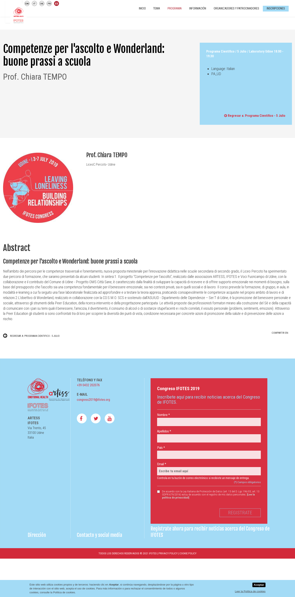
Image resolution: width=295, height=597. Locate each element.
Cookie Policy (187, 553)
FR (49, 3)
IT (34, 3)
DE (41, 3)
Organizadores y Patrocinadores (236, 8)
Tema (156, 8)
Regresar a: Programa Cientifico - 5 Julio (254, 116)
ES (56, 3)
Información (197, 8)
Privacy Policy (168, 553)
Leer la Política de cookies (250, 591)
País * (161, 448)
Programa (175, 8)
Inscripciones (276, 8)
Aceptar (259, 584)
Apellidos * (164, 431)
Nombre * (163, 415)
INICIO (142, 8)
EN (27, 3)
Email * (161, 464)
